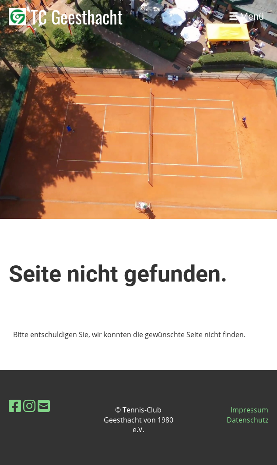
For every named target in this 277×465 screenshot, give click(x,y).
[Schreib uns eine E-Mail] (44, 405)
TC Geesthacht (77, 16)
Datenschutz (247, 420)
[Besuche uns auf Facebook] (15, 405)
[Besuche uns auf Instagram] (29, 405)
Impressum (249, 410)
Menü (246, 16)
